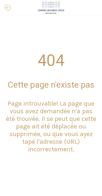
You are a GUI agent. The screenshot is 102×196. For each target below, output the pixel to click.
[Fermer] (7, 7)
